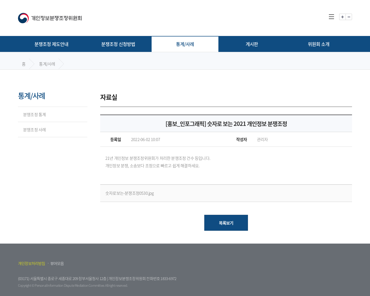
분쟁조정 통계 (34, 114)
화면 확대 (342, 17)
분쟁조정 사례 (34, 129)
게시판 (252, 44)
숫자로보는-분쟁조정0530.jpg (129, 193)
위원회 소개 (318, 44)
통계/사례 (185, 44)
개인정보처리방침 (31, 263)
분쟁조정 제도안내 (51, 44)
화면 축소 (349, 17)
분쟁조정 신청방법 (118, 44)
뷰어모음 (57, 263)
